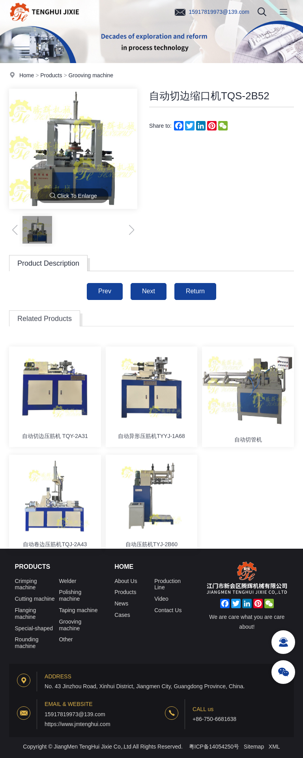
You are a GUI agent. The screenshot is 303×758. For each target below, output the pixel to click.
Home (26, 76)
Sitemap (254, 746)
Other (66, 639)
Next (148, 291)
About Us (125, 581)
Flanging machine (25, 613)
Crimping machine (26, 584)
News (121, 603)
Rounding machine (26, 642)
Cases (122, 615)
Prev (104, 291)
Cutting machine (34, 599)
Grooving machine (90, 76)
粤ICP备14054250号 (214, 746)
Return (195, 291)
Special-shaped (34, 628)
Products (51, 76)
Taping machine (78, 610)
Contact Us (167, 610)
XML (274, 746)
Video (161, 599)
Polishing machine (70, 595)
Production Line (167, 584)
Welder (67, 581)
